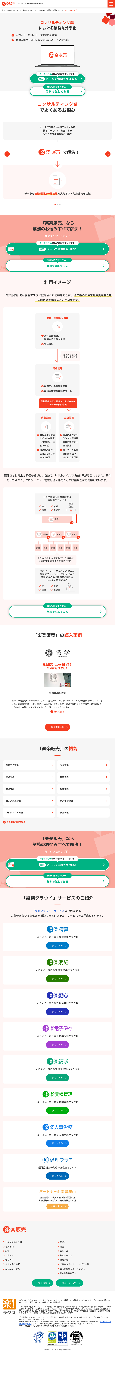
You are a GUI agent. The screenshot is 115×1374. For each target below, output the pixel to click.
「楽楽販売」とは (13, 1242)
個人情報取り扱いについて (72, 1268)
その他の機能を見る (15, 822)
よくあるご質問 (12, 1264)
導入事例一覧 (57, 727)
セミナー (9, 1259)
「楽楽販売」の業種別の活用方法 (49, 10)
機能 (62, 1246)
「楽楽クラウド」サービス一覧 (74, 1264)
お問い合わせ (66, 1255)
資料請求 (42, 1283)
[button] (55, 204)
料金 (7, 1251)
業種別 (63, 1242)
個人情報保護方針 (68, 1273)
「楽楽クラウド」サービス (48, 911)
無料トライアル (69, 1283)
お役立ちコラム (12, 1268)
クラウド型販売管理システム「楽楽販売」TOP (17, 10)
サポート (9, 1255)
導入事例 (9, 1246)
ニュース (64, 1251)
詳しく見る (59, 711)
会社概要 (64, 1259)
